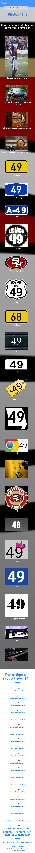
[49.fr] (32, 3)
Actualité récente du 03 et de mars (17, 828)
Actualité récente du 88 (17, 705)
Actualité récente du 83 (17, 720)
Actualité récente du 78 (17, 734)
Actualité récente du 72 (17, 741)
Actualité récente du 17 (17, 814)
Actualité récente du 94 (17, 698)
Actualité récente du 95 (17, 691)
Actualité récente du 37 (17, 785)
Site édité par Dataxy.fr (17, 850)
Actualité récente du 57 (17, 763)
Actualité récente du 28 (17, 799)
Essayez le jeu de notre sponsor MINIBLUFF (17, 842)
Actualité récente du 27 (17, 806)
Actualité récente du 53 (17, 777)
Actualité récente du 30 (17, 792)
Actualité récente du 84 (17, 712)
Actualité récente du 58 (17, 756)
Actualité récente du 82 (17, 727)
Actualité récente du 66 (17, 749)
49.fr (4, 2)
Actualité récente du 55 (17, 770)
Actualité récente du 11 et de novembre (17, 821)
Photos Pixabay (17, 846)
